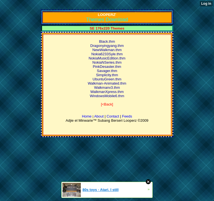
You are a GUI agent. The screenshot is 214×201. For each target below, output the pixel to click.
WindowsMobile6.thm (107, 96)
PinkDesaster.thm (107, 66)
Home (87, 116)
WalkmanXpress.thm (106, 92)
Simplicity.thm (107, 75)
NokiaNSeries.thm (107, 62)
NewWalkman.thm (107, 50)
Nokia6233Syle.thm (107, 54)
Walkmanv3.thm (107, 87)
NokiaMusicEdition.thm (107, 58)
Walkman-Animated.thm (107, 83)
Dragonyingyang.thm (107, 46)
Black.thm (107, 41)
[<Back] (107, 104)
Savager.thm (107, 71)
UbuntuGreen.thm (107, 79)
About (99, 116)
